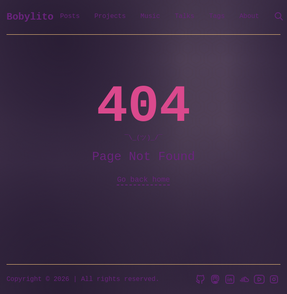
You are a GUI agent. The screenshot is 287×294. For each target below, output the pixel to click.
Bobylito (30, 16)
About (249, 16)
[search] (279, 16)
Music (150, 16)
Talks (184, 16)
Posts (70, 16)
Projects (110, 16)
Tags (217, 16)
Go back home (143, 180)
